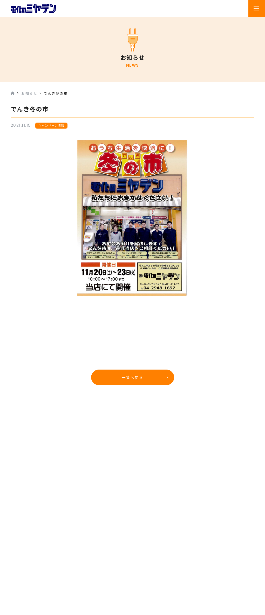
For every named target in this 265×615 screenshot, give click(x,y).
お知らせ (29, 93)
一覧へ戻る (132, 377)
